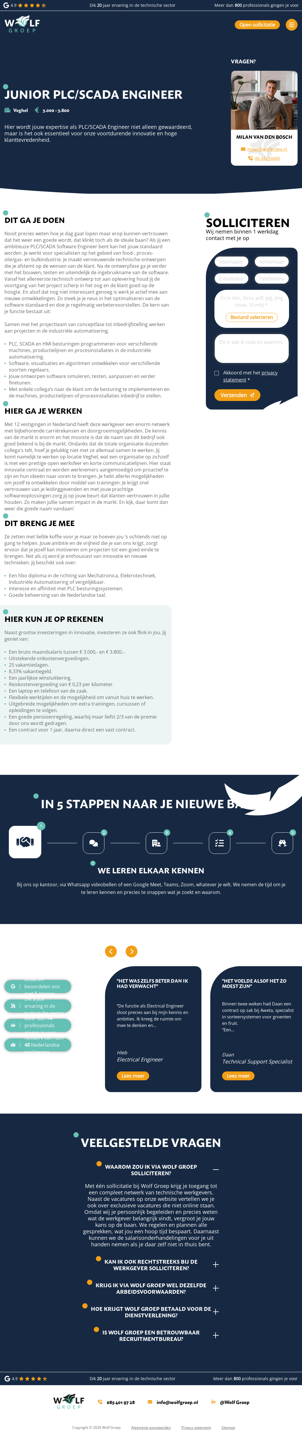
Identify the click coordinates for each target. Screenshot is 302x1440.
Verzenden (237, 395)
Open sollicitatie (257, 25)
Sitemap (228, 1427)
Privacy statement (196, 1427)
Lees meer (133, 1076)
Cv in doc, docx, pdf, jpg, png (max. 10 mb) (251, 301)
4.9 (25, 5)
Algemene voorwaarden (151, 1427)
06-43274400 (264, 158)
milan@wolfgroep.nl (264, 149)
